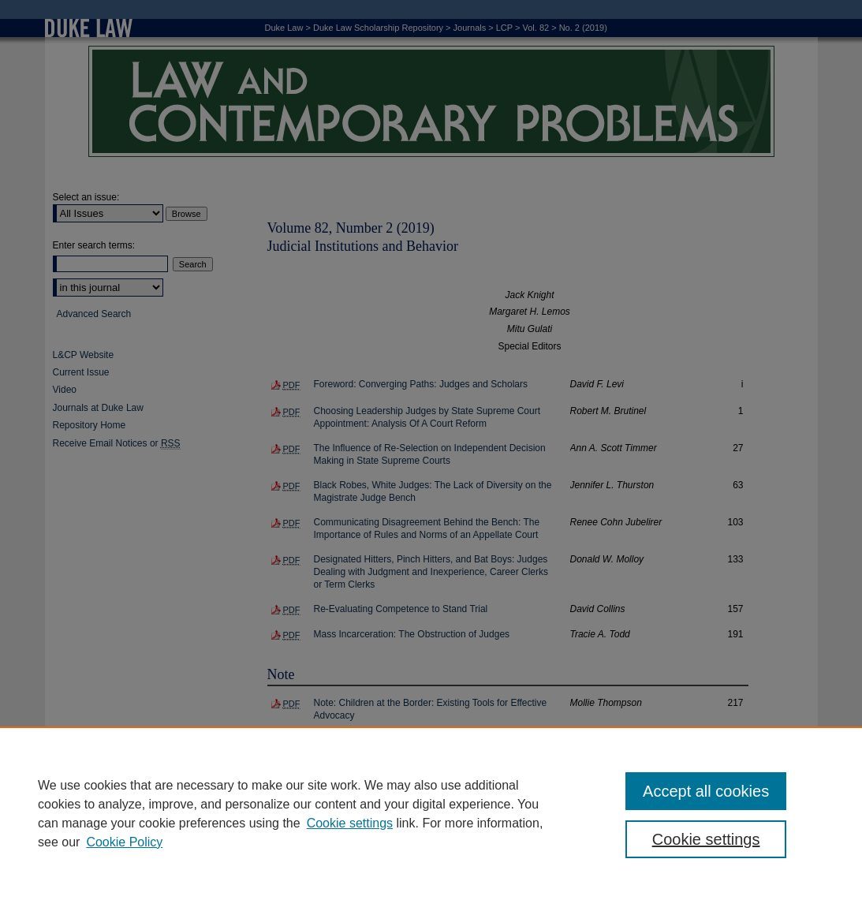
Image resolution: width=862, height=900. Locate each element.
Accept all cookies (706, 791)
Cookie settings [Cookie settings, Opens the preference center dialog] (706, 839)
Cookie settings (350, 823)
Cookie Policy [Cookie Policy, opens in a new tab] (124, 842)
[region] (431, 813)
